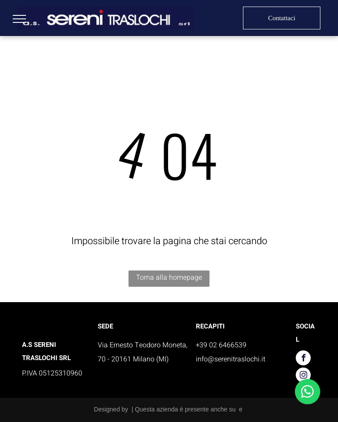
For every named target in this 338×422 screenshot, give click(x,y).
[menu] (19, 18)
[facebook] (303, 359)
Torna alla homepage (169, 277)
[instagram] (303, 376)
